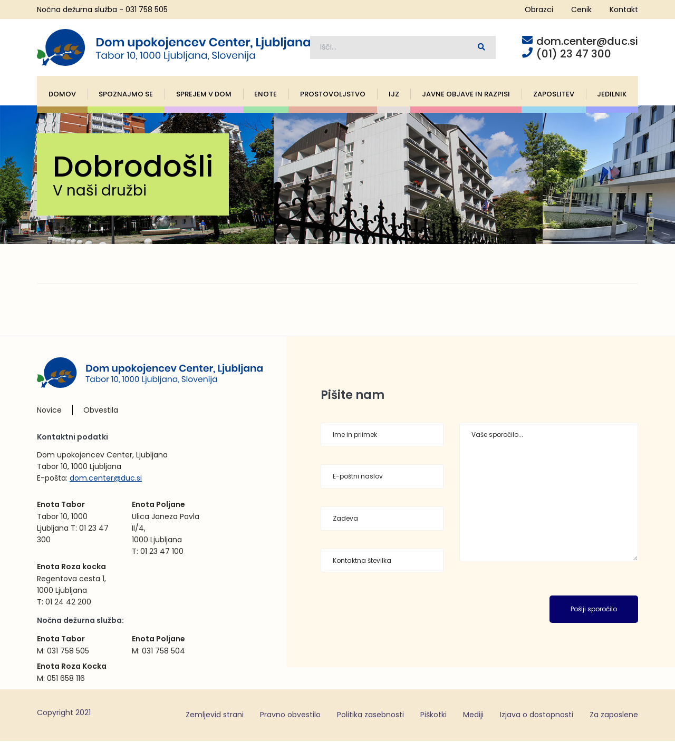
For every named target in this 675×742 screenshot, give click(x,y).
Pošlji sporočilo (594, 610)
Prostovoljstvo (332, 95)
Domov (62, 95)
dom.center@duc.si (106, 479)
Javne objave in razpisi (466, 95)
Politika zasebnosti (370, 715)
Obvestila (100, 411)
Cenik (581, 9)
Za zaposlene (614, 715)
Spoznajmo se (126, 95)
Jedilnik (611, 95)
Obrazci (539, 9)
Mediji (473, 715)
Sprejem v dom (204, 95)
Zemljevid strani (215, 715)
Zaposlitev (553, 95)
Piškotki (433, 715)
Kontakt (624, 9)
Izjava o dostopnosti (536, 715)
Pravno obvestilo (290, 715)
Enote (265, 95)
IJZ (394, 95)
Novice (49, 411)
